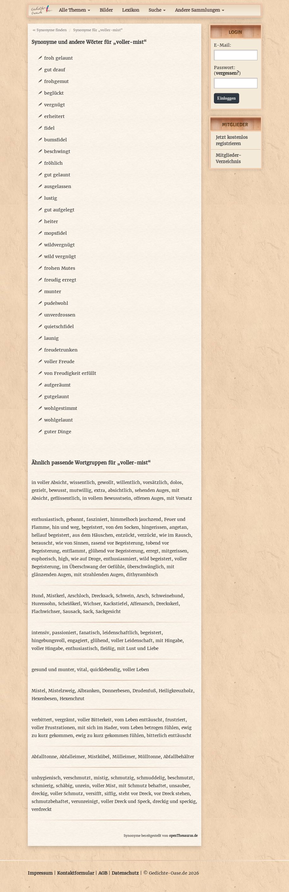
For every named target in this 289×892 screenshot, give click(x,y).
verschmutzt (77, 778)
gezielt (39, 490)
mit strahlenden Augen (98, 574)
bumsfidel (55, 140)
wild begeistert (155, 559)
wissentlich (82, 482)
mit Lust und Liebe (137, 648)
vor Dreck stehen (172, 793)
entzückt (125, 535)
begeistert (92, 527)
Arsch (143, 596)
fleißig (107, 648)
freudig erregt (60, 280)
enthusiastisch (47, 519)
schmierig (42, 786)
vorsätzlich (155, 482)
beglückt (54, 93)
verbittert (42, 720)
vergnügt (54, 105)
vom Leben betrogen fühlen (149, 727)
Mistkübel (98, 756)
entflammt (74, 551)
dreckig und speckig (174, 801)
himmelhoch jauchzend (135, 519)
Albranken (88, 691)
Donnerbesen (116, 691)
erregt (152, 551)
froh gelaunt (58, 58)
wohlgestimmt (60, 408)
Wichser (92, 603)
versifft (94, 793)
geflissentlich (65, 498)
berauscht (42, 543)
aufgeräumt (57, 385)
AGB (102, 873)
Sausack (71, 611)
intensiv (40, 632)
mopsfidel (55, 233)
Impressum (40, 873)
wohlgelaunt (58, 420)
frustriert (175, 720)
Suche (157, 10)
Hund (38, 596)
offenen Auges (149, 498)
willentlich (128, 482)
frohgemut (56, 81)
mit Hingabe (169, 640)
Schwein (125, 596)
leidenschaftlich (120, 632)
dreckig (39, 793)
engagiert (78, 640)
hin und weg (65, 527)
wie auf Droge (86, 559)
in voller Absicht (49, 482)
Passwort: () (227, 70)
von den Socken (122, 527)
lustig (50, 198)
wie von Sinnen (72, 543)
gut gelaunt (57, 175)
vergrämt (65, 720)
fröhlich (53, 163)
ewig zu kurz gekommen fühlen (110, 735)
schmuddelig (151, 778)
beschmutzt (180, 778)
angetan (178, 527)
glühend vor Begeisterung (115, 551)
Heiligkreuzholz (176, 691)
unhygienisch (46, 778)
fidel (49, 128)
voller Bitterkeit (95, 720)
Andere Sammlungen (199, 10)
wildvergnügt (59, 245)
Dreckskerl (167, 603)
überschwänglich (145, 567)
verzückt (147, 535)
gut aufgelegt (59, 210)
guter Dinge (57, 431)
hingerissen (154, 527)
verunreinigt (84, 801)
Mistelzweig (61, 691)
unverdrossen (59, 315)
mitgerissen (174, 551)
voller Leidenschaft (132, 640)
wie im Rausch (175, 535)
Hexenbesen (44, 698)
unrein (82, 786)
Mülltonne (149, 756)
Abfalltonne (44, 756)
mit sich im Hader (97, 727)
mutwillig (80, 490)
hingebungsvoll (48, 640)
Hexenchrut (72, 698)
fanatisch (89, 632)
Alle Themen (74, 10)
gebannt (75, 519)
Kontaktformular (75, 873)
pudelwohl (56, 303)
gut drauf (54, 70)
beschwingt (57, 151)
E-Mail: (222, 45)
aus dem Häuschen (92, 535)
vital (82, 669)
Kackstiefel (115, 603)
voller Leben (136, 669)
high (63, 559)
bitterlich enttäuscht (169, 735)
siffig (110, 793)
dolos (176, 482)
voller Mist (104, 786)
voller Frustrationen (53, 727)
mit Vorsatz (179, 498)
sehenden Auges (152, 490)
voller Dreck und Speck (125, 801)
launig (51, 338)
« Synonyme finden (49, 30)
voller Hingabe (47, 648)
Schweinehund (167, 596)
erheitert (54, 116)
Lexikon (130, 10)
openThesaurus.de (183, 836)
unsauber (179, 786)
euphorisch (44, 559)
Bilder (106, 10)
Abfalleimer (72, 756)
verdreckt (42, 809)
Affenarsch (141, 603)
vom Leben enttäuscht (138, 720)
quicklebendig (105, 669)
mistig (101, 778)
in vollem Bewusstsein (106, 498)
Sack (88, 611)
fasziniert (97, 519)
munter (52, 291)
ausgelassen (57, 186)
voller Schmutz (66, 793)
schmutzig (122, 778)
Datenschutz (125, 873)
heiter (51, 221)
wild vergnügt (60, 256)
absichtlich (120, 490)
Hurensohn (43, 603)
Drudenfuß (144, 691)
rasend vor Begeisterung (117, 543)
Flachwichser (46, 611)
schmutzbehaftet (50, 801)
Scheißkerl (69, 603)
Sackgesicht (108, 611)
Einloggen (226, 98)
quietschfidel (59, 326)
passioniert (64, 632)
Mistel (38, 691)
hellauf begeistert (50, 535)
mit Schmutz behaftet (142, 786)
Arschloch (78, 596)
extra (99, 490)
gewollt (105, 482)
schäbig (64, 786)
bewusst (58, 490)
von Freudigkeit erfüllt (70, 373)
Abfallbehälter (178, 756)
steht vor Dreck (135, 793)
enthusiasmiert (120, 559)
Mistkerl (55, 596)
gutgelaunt (56, 396)
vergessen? (227, 73)
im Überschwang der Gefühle (93, 567)
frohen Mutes (59, 268)
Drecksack (102, 596)
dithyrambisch (142, 574)
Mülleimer (123, 756)
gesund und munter (53, 669)
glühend (99, 640)
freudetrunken (61, 350)
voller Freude (59, 361)
